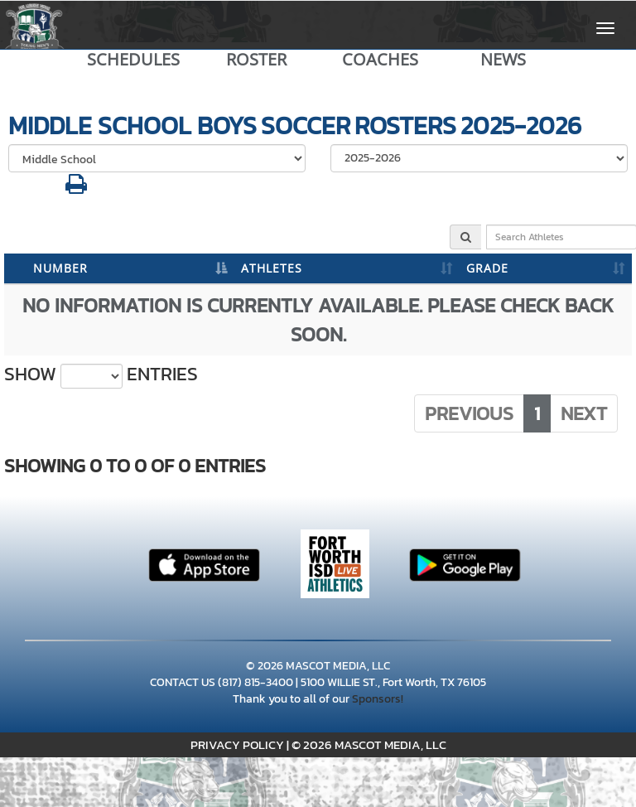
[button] (76, 188)
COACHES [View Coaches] (380, 59)
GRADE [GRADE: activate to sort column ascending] (487, 268)
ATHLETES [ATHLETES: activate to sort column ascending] (271, 268)
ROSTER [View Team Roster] (256, 59)
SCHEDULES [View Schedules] (133, 59)
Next (584, 413)
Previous (469, 413)
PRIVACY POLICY (237, 744)
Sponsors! (377, 699)
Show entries (101, 374)
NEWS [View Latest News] (503, 59)
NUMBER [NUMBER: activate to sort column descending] (60, 268)
